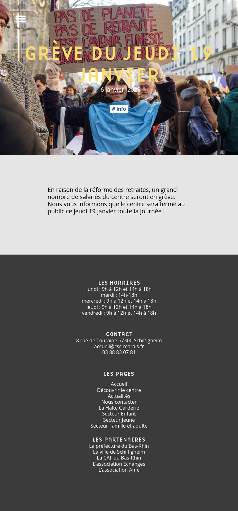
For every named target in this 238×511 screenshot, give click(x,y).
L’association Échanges (119, 463)
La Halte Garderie (119, 407)
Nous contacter (119, 401)
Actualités (119, 396)
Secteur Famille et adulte (119, 425)
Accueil (119, 383)
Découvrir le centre (119, 390)
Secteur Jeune (119, 419)
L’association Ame (119, 469)
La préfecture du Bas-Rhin (119, 445)
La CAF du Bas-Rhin (119, 457)
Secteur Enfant (119, 413)
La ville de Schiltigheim (119, 451)
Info (121, 108)
